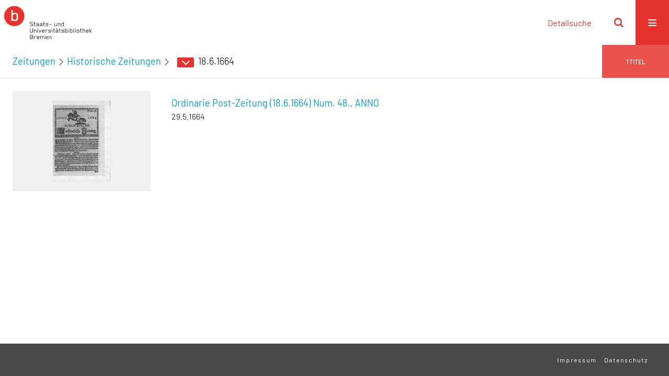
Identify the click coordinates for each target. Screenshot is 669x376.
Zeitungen (34, 61)
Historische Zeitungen (114, 61)
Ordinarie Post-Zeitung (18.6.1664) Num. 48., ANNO (275, 103)
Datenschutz (626, 359)
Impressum (577, 359)
